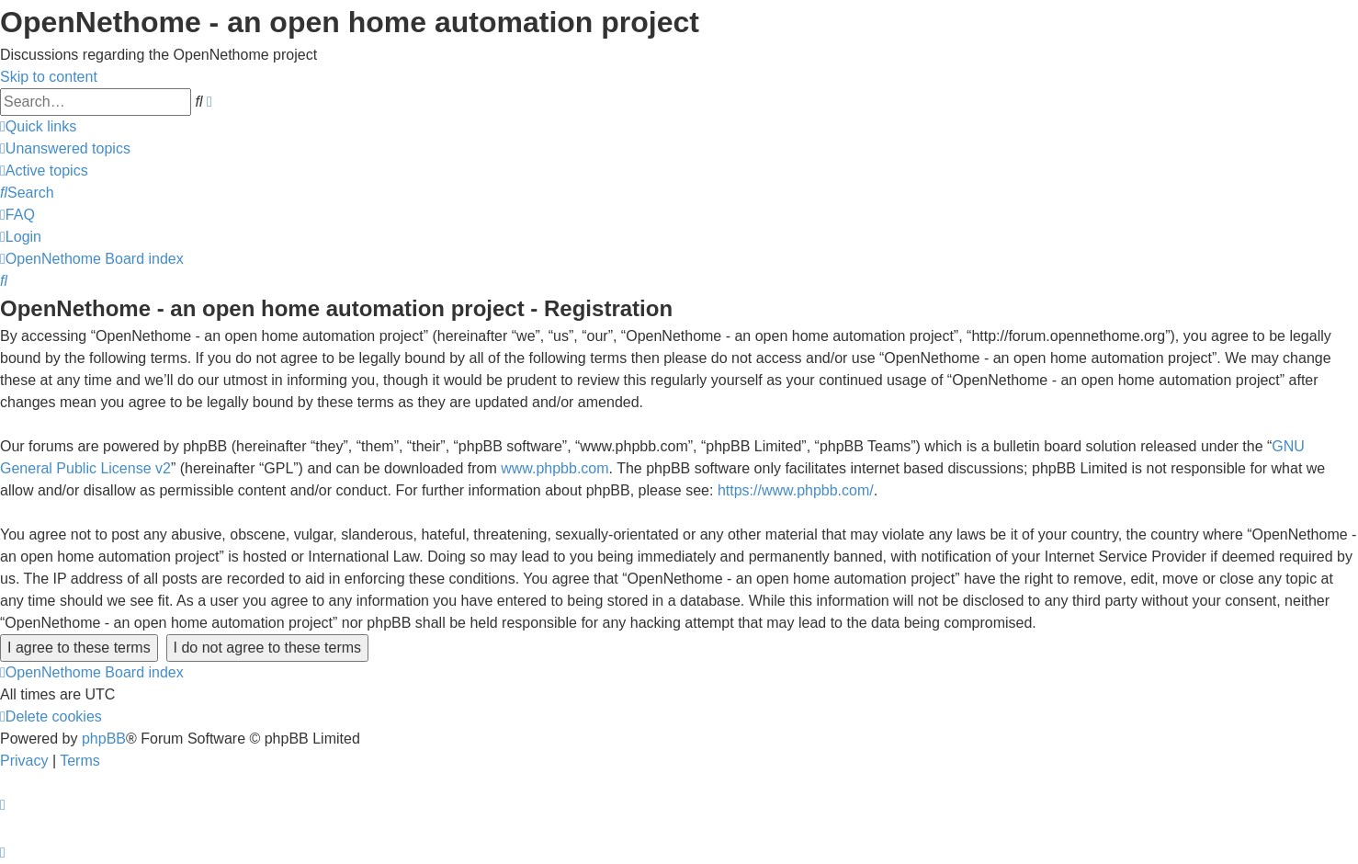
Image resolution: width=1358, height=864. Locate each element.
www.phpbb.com (554, 468)
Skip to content (48, 77)
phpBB (104, 738)
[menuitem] (65, 148)
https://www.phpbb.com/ (796, 490)
